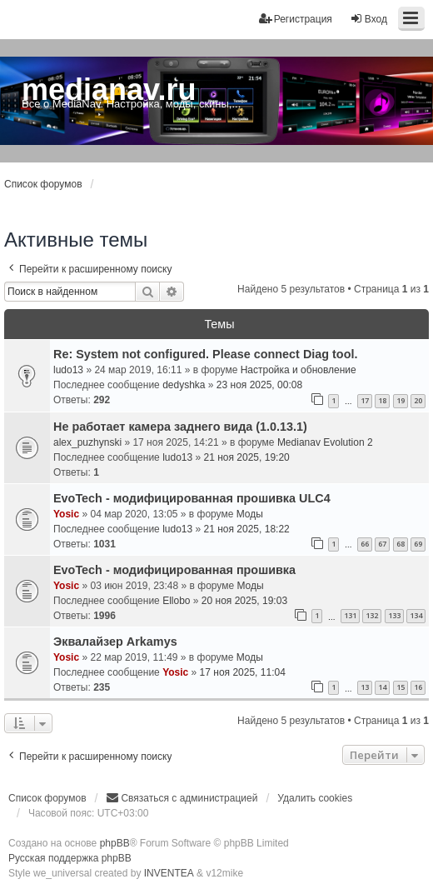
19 (400, 400)
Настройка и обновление (298, 370)
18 (382, 400)
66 (365, 543)
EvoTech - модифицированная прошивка (174, 570)
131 (350, 615)
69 (418, 543)
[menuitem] (181, 798)
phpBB (115, 843)
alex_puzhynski (87, 442)
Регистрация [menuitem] (295, 18)
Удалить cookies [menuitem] (314, 798)
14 (382, 687)
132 (372, 615)
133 (394, 615)
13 (365, 687)
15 (400, 687)
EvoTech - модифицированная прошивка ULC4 (192, 498)
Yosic (66, 514)
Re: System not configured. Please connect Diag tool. (205, 354)
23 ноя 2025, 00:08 (259, 385)
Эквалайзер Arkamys (115, 641)
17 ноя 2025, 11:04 (243, 672)
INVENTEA (169, 873)
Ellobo (176, 601)
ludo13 (68, 370)
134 (416, 615)
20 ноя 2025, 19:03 (244, 601)
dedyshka (183, 385)
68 (400, 543)
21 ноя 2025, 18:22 (247, 529)
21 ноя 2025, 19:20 (247, 457)
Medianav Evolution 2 (325, 442)
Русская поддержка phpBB (70, 858)
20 (418, 400)
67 (382, 543)
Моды (249, 514)
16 (418, 687)
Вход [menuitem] (368, 18)
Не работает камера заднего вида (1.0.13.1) (180, 426)
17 (365, 400)
